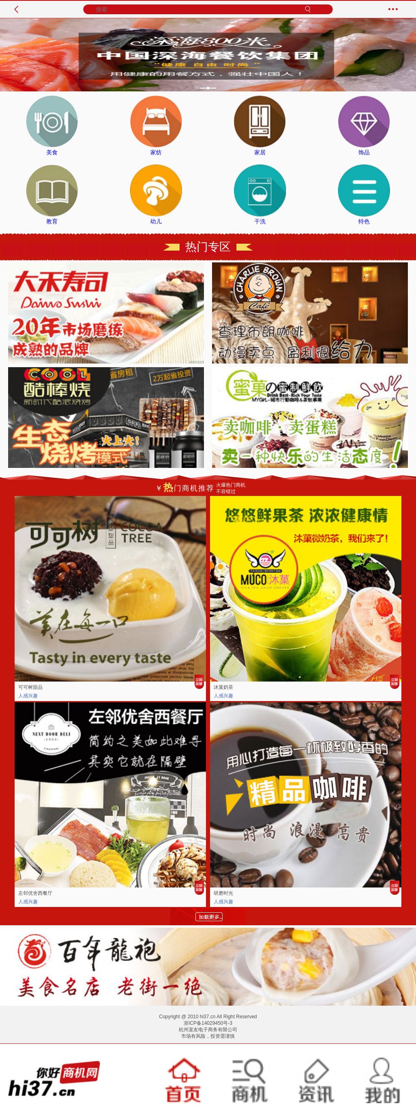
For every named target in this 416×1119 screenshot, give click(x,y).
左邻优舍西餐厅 (35, 893)
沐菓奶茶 (223, 687)
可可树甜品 (30, 687)
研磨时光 (223, 893)
